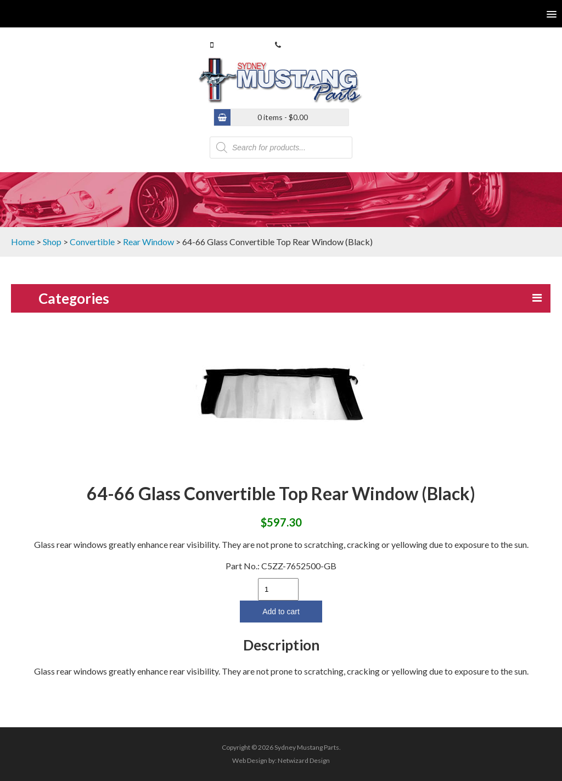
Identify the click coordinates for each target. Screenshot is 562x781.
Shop (52, 241)
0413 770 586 (238, 44)
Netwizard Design (304, 760)
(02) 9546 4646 (308, 44)
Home (23, 241)
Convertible (92, 241)
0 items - (282, 117)
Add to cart (281, 611)
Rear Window (148, 241)
